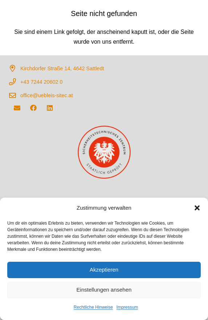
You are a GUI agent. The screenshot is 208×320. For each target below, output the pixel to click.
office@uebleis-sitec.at (46, 95)
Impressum (127, 307)
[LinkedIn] (49, 108)
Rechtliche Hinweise (93, 307)
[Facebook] (33, 108)
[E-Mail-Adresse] (17, 108)
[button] (197, 208)
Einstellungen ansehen (104, 290)
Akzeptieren (104, 269)
